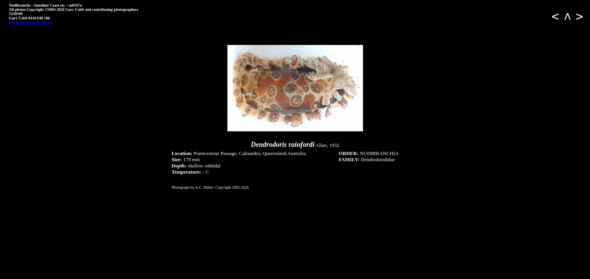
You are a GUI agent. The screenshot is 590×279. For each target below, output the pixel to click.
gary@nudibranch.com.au (30, 22)
